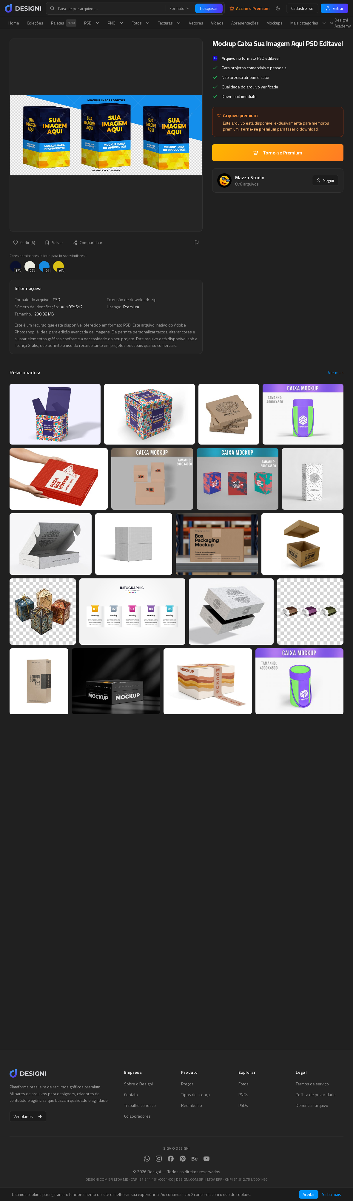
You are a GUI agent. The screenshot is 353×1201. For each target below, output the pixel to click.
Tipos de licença (195, 1095)
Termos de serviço (312, 1084)
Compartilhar (87, 242)
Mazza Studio (249, 177)
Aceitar (309, 1194)
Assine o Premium (249, 8)
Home (13, 23)
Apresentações (245, 23)
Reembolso (191, 1105)
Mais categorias (308, 23)
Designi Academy (340, 23)
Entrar (334, 8)
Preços (187, 1084)
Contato (131, 1095)
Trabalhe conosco (140, 1105)
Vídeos (217, 23)
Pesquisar (209, 8)
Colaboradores (137, 1116)
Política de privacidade (316, 1095)
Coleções (35, 23)
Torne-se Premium (277, 152)
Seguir (325, 180)
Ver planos (27, 1116)
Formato (179, 8)
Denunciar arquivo (312, 1105)
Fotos (141, 23)
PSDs (243, 1105)
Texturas (169, 23)
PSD (92, 23)
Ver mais (335, 373)
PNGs (243, 1095)
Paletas (63, 23)
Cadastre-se (302, 8)
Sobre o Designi (138, 1084)
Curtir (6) (24, 242)
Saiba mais (331, 1194)
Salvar (54, 242)
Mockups (274, 23)
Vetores (196, 23)
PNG (116, 23)
